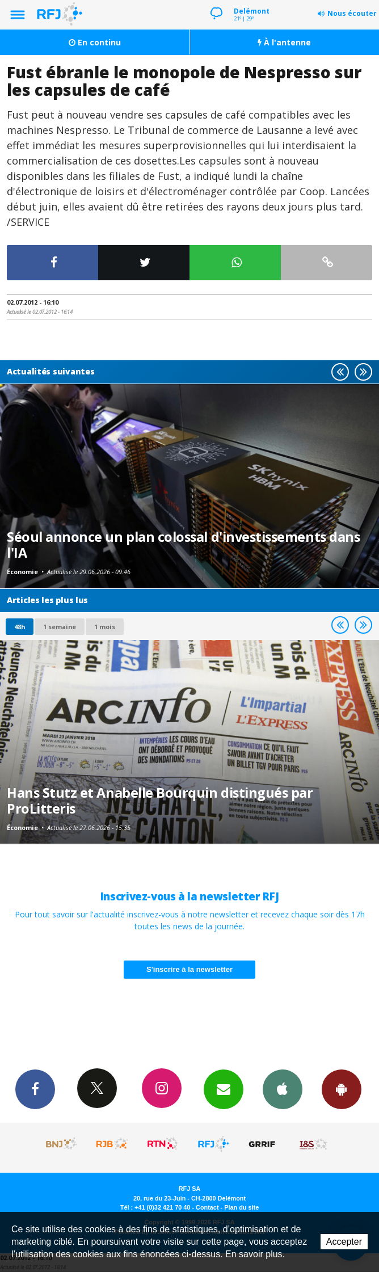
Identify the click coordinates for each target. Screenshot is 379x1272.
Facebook (35, 1088)
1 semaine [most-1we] (59, 626)
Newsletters (223, 1088)
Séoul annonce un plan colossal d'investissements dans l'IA (183, 545)
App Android (341, 1088)
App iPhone (282, 1088)
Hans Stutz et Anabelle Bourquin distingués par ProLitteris (160, 801)
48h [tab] (19, 626)
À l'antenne (284, 42)
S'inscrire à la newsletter (189, 969)
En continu (95, 42)
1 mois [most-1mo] (104, 626)
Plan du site (241, 1207)
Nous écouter (352, 13)
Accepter (344, 1241)
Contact (207, 1207)
